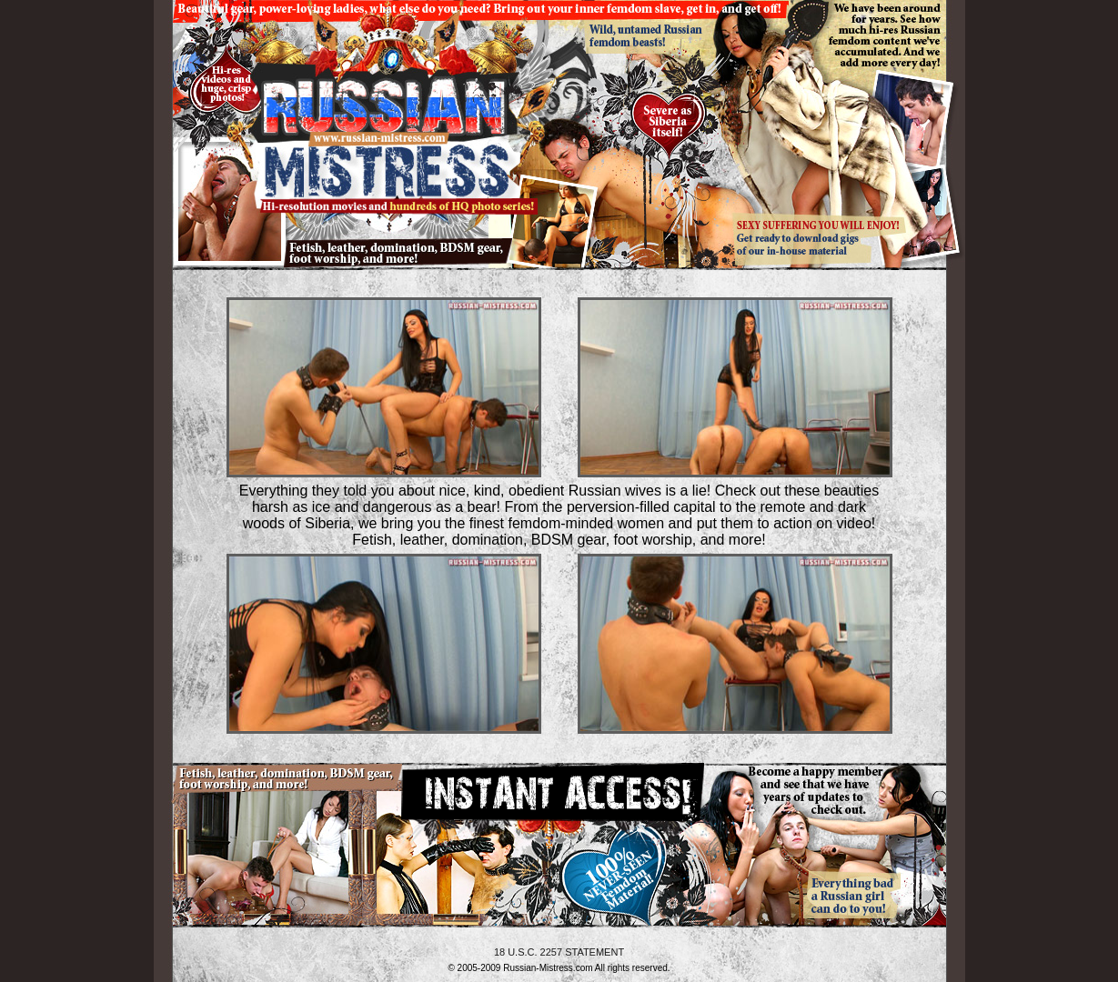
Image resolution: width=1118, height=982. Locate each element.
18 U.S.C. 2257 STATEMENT (559, 952)
